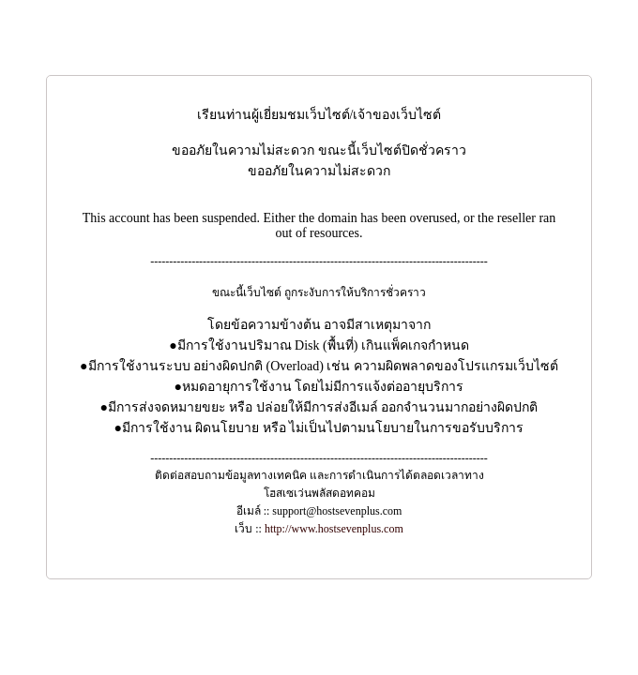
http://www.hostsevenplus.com (334, 528)
